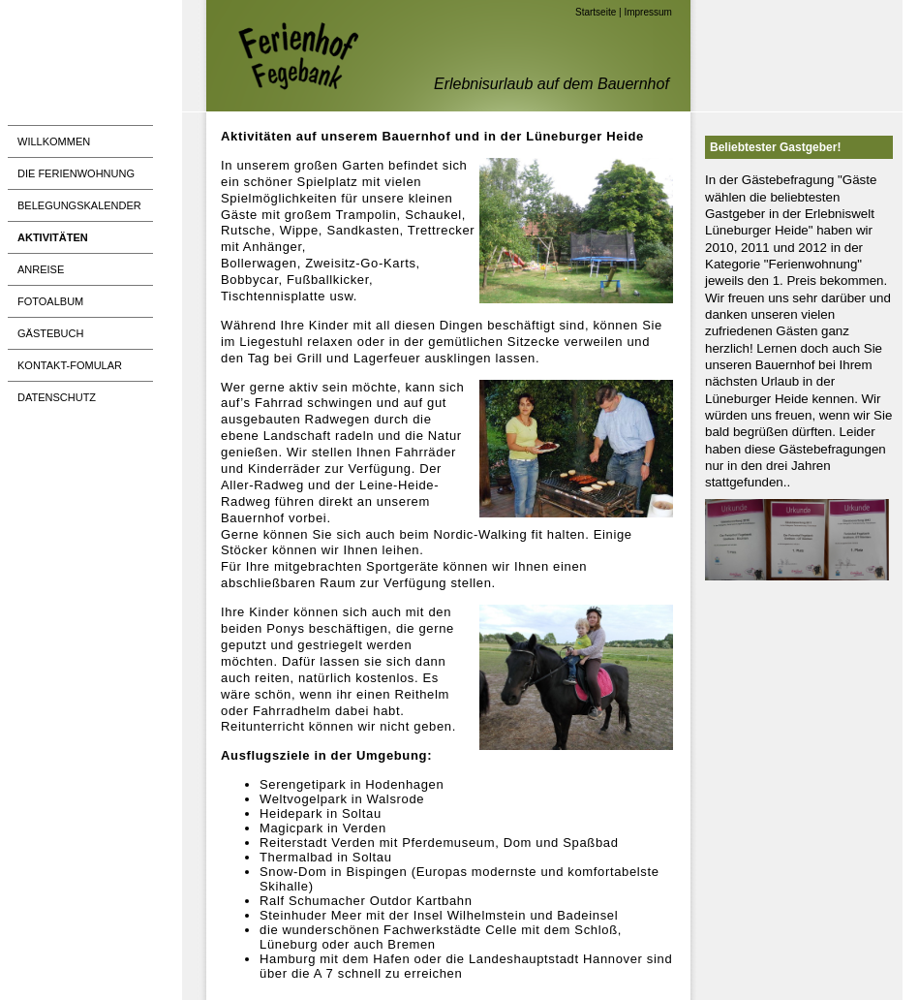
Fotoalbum (50, 301)
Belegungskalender (79, 205)
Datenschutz (56, 397)
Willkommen (53, 141)
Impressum (647, 12)
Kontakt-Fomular (69, 365)
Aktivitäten (52, 237)
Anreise (40, 269)
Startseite (595, 12)
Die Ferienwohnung (76, 173)
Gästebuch (50, 333)
